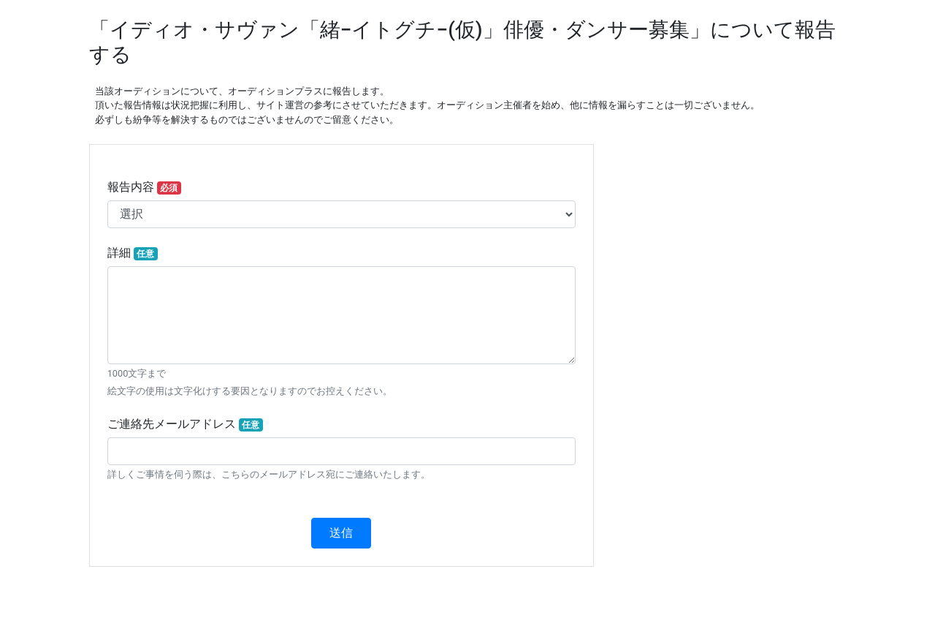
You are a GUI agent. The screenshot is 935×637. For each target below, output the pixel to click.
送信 (341, 533)
